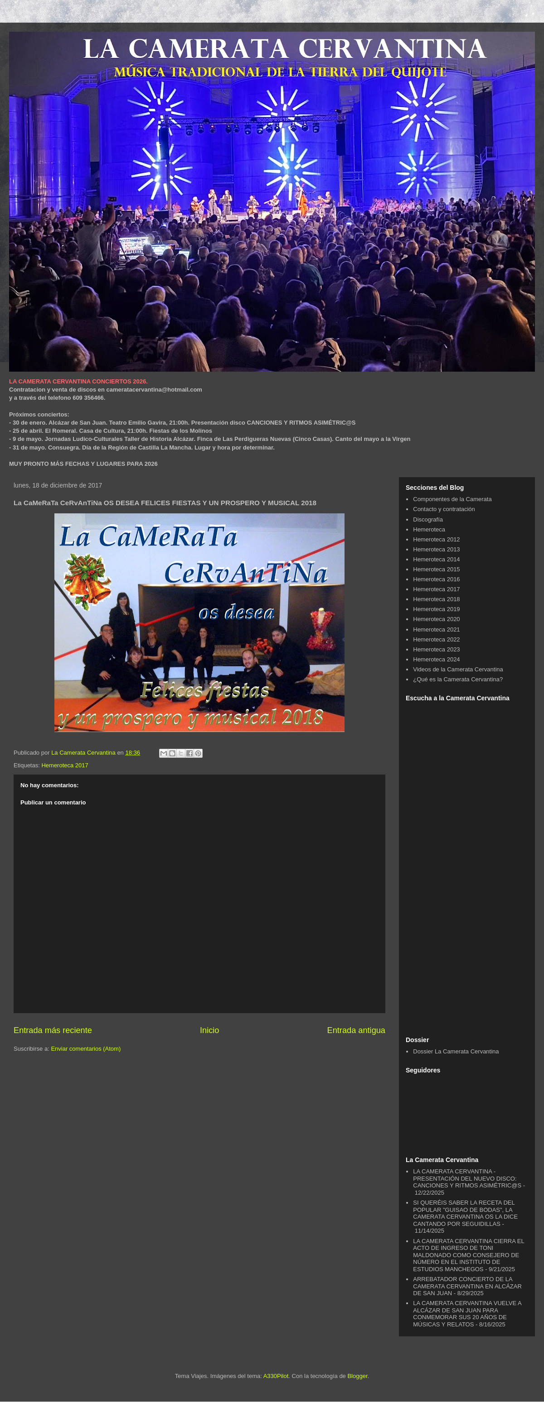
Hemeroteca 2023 (436, 649)
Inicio (209, 1030)
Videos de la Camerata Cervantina (458, 669)
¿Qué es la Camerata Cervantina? (458, 679)
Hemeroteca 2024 (436, 659)
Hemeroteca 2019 (436, 609)
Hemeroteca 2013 (436, 549)
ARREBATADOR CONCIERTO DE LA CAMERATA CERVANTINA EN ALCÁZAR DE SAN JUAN (467, 1286)
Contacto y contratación (444, 509)
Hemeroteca (429, 529)
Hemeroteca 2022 (436, 639)
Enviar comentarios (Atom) (86, 1048)
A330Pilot (276, 1376)
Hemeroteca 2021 (436, 629)
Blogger (357, 1376)
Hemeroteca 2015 (436, 569)
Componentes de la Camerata (452, 499)
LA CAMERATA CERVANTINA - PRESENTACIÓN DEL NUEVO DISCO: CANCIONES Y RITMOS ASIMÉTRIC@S (467, 1178)
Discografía (428, 519)
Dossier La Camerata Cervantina (456, 1051)
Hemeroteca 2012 (436, 539)
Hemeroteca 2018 (436, 599)
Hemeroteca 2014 (436, 559)
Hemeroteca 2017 (64, 765)
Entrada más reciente (53, 1030)
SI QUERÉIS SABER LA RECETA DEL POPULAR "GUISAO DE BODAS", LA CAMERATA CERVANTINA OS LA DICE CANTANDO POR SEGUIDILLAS (465, 1213)
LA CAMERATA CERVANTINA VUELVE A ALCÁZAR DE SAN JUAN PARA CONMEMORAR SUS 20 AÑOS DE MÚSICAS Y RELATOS (467, 1314)
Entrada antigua (356, 1030)
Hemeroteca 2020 (436, 619)
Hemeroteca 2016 (436, 579)
